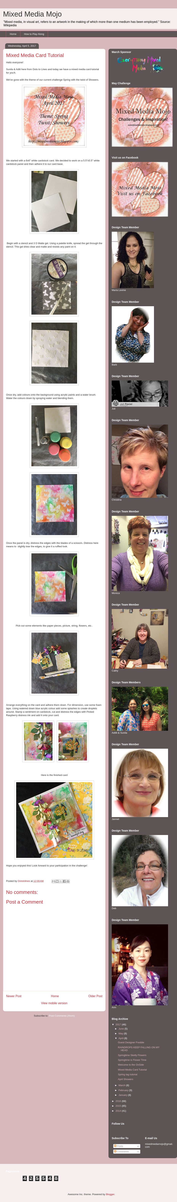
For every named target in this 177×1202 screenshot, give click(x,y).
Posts (118, 1146)
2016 (119, 1101)
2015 (119, 1105)
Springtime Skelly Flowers (132, 1055)
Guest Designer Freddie (131, 1042)
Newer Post (14, 996)
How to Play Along (34, 34)
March (122, 1085)
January (123, 1095)
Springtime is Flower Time (132, 1060)
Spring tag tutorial (127, 1074)
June (122, 1028)
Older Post (95, 996)
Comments (121, 1151)
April (121, 1038)
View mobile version (54, 1003)
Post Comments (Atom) (62, 1015)
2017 (119, 1024)
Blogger (110, 1194)
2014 (119, 1110)
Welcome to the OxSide (131, 1064)
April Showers (125, 1079)
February (124, 1090)
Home (13, 34)
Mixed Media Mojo (32, 14)
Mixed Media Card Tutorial (132, 1069)
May (121, 1033)
